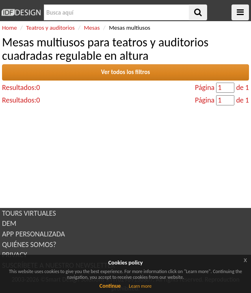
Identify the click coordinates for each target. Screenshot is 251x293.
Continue (110, 285)
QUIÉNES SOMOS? (29, 244)
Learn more (140, 286)
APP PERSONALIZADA (33, 234)
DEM (9, 223)
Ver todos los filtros (125, 72)
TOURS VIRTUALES (29, 213)
